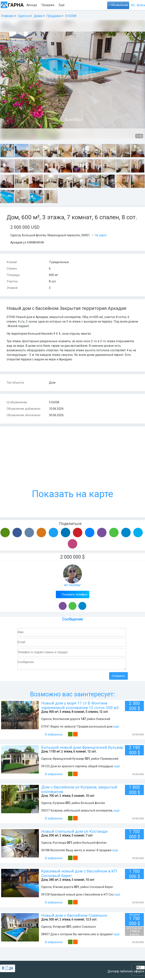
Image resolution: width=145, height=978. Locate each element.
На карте (100, 235)
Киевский (103, 720)
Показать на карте (72, 466)
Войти (141, 5)
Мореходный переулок (63, 235)
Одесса (15, 235)
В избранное (51, 736)
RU (133, 5)
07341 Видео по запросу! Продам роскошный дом (77, 728)
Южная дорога (63, 888)
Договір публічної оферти (126, 971)
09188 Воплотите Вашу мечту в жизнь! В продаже (76, 852)
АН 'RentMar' (72, 585)
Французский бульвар (68, 760)
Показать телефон (74, 594)
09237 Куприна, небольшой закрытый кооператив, (77, 812)
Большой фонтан (34, 235)
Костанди (59, 844)
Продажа (47, 5)
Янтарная (59, 928)
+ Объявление (118, 5)
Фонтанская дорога (66, 720)
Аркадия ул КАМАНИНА (27, 242)
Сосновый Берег (101, 888)
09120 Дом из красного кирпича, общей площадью (77, 768)
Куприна (59, 804)
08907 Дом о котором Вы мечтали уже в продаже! (77, 936)
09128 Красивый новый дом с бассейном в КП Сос (77, 896)
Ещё (81, 5)
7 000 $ (134, 932)
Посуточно (66, 5)
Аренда (31, 5)
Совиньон (89, 928)
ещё (116, 728)
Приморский (109, 760)
